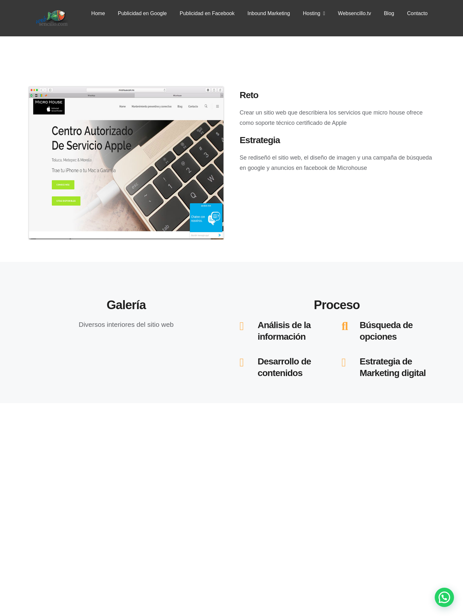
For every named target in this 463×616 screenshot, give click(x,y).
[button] (444, 597)
